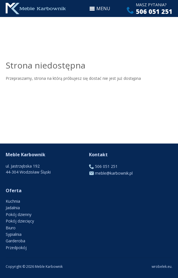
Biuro (11, 228)
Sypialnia (14, 234)
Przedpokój (16, 247)
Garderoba (15, 241)
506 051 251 (154, 11)
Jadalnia (13, 208)
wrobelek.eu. (162, 266)
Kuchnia (13, 201)
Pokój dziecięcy (20, 221)
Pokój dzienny (18, 214)
